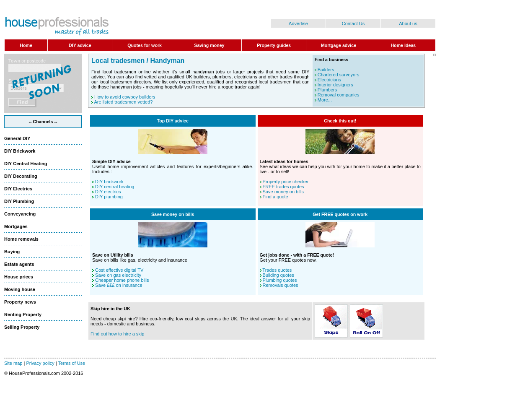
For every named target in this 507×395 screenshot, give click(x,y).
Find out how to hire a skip (117, 333)
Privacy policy (40, 363)
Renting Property (22, 314)
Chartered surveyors (339, 74)
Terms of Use (71, 363)
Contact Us (353, 23)
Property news (20, 301)
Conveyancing (20, 213)
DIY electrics (108, 191)
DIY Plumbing (19, 201)
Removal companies (339, 94)
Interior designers (335, 84)
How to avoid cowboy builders (124, 96)
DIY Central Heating (25, 163)
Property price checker (286, 181)
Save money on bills (283, 191)
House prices (18, 276)
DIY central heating (114, 186)
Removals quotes (280, 285)
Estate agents (19, 264)
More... (325, 99)
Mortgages (16, 226)
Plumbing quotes (280, 280)
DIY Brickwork (19, 150)
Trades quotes (277, 270)
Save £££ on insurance (118, 285)
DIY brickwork (109, 181)
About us (408, 23)
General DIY (17, 138)
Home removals (21, 239)
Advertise (298, 23)
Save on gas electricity (118, 275)
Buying (12, 251)
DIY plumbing (109, 196)
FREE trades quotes (283, 186)
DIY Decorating (20, 176)
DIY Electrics (18, 188)
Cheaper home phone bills (122, 280)
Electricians (329, 79)
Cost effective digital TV (119, 270)
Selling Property (21, 327)
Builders (326, 69)
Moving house (19, 289)
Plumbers (327, 89)
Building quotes (278, 275)
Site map (13, 363)
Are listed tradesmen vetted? (123, 101)
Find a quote (275, 196)
